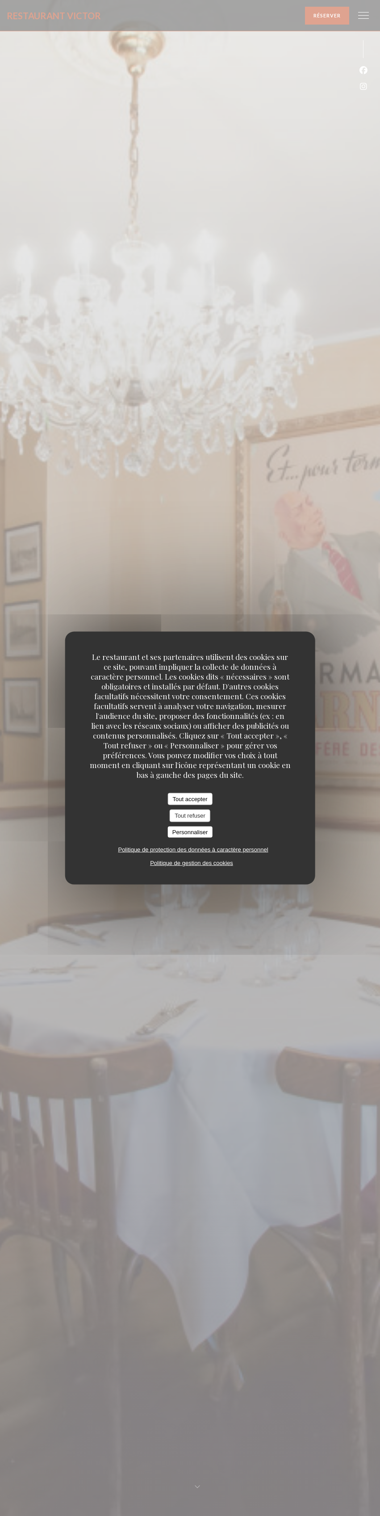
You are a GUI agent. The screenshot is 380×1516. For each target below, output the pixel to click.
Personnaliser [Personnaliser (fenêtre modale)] (190, 831)
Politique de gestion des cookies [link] (191, 863)
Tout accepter (189, 798)
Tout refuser (190, 815)
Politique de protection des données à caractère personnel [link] (193, 849)
